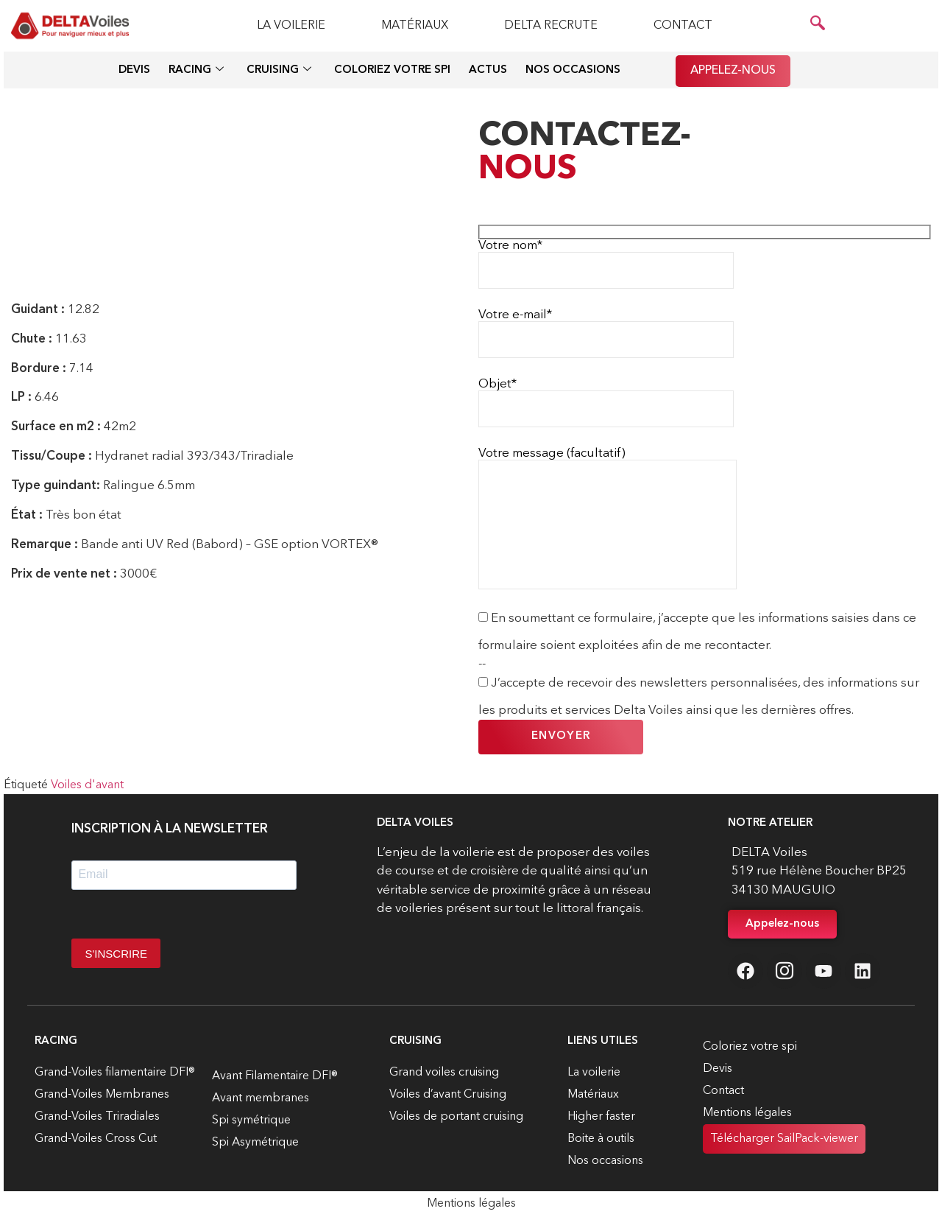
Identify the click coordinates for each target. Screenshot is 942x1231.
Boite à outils (600, 1139)
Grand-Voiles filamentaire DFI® (115, 1073)
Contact (683, 26)
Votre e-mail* (606, 333)
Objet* (606, 402)
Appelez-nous (733, 71)
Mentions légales (747, 1113)
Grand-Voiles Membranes (102, 1095)
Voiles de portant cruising (456, 1117)
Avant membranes (260, 1098)
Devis (134, 70)
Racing (196, 71)
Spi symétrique (251, 1120)
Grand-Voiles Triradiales (97, 1117)
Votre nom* (606, 264)
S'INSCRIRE (116, 953)
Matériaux (414, 26)
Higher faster (601, 1117)
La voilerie (291, 26)
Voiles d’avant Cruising (447, 1095)
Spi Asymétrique (255, 1142)
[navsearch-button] (817, 26)
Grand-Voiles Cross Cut (96, 1139)
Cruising (279, 71)
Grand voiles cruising (444, 1073)
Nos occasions (572, 70)
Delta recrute (551, 26)
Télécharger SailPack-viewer (784, 1139)
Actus (488, 70)
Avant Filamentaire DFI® (275, 1076)
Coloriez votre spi (392, 70)
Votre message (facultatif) (607, 518)
